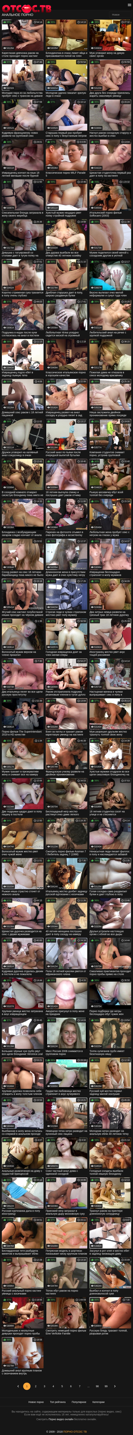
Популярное (79, 1402)
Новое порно (36, 1402)
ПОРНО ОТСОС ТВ (75, 1431)
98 (97, 1386)
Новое (116, 14)
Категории (98, 1402)
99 (106, 1386)
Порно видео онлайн (60, 1419)
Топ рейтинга (58, 1402)
